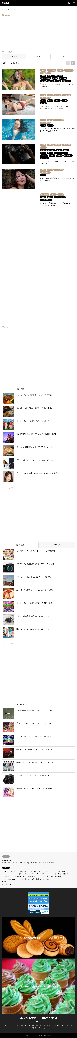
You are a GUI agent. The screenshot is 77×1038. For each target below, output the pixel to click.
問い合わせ (42, 1028)
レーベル (58, 876)
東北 (40, 863)
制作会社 (27, 879)
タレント (25, 876)
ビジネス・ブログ (43, 876)
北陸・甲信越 (33, 863)
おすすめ (27, 1025)
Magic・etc (66, 871)
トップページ (7, 1025)
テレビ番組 (32, 876)
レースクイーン (6, 884)
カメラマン (7, 876)
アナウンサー (45, 874)
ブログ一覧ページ (67, 1025)
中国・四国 (11, 863)
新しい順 (14, 56)
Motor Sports (25, 874)
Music (38, 874)
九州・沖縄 (19, 863)
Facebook (36, 1021)
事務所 (22, 879)
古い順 (38, 56)
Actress (16, 871)
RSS (40, 1021)
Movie (33, 874)
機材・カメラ (40, 879)
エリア (4, 863)
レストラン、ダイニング (11, 879)
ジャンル (4, 871)
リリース (4, 881)
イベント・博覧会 (56, 874)
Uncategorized (6, 860)
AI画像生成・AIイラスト (27, 871)
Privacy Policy (56, 1025)
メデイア (52, 876)
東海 (44, 863)
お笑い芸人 (66, 874)
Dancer (47, 871)
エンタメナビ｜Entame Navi (38, 1018)
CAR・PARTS (39, 871)
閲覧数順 (62, 56)
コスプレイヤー (16, 876)
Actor (10, 871)
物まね (48, 879)
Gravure (59, 871)
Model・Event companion (11, 874)
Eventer (53, 871)
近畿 (48, 863)
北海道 (26, 863)
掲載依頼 (34, 1028)
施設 (33, 879)
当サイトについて (45, 1025)
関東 (52, 863)
